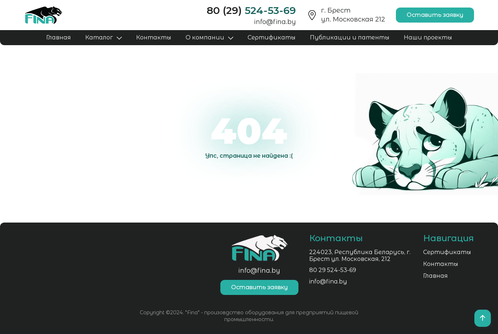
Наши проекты (428, 37)
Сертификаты (272, 37)
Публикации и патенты (349, 37)
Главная (58, 37)
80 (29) (251, 10)
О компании (205, 37)
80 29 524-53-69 (47, 270)
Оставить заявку (435, 14)
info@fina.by (275, 22)
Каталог (99, 37)
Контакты (153, 37)
